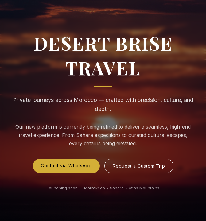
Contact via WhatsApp (66, 165)
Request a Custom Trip (139, 166)
